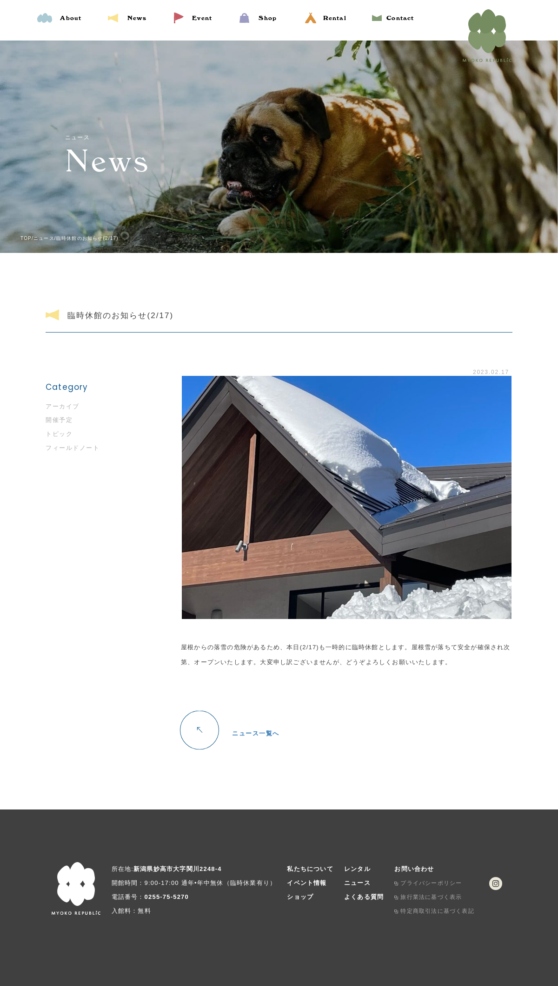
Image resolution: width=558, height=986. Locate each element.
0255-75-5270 (167, 896)
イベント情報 (306, 882)
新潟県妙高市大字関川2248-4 (177, 868)
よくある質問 (364, 896)
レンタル (357, 868)
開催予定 (59, 419)
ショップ (300, 896)
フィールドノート (73, 447)
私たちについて (310, 868)
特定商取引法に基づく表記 (437, 911)
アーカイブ (63, 406)
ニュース (357, 882)
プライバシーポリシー (431, 883)
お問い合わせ (414, 868)
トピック (59, 433)
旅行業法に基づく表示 (431, 897)
